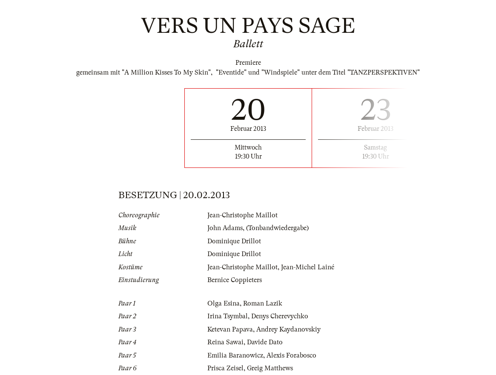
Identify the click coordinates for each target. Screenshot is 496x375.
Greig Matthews (270, 368)
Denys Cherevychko (279, 316)
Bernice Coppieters (234, 280)
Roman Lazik (262, 303)
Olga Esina (223, 303)
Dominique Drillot (234, 241)
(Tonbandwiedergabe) (277, 228)
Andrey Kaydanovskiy (288, 329)
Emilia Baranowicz (235, 355)
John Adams (225, 228)
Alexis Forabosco (291, 355)
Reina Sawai (225, 342)
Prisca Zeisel (225, 368)
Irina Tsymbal (227, 316)
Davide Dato (265, 342)
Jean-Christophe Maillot (242, 215)
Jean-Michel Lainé (307, 267)
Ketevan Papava (230, 329)
